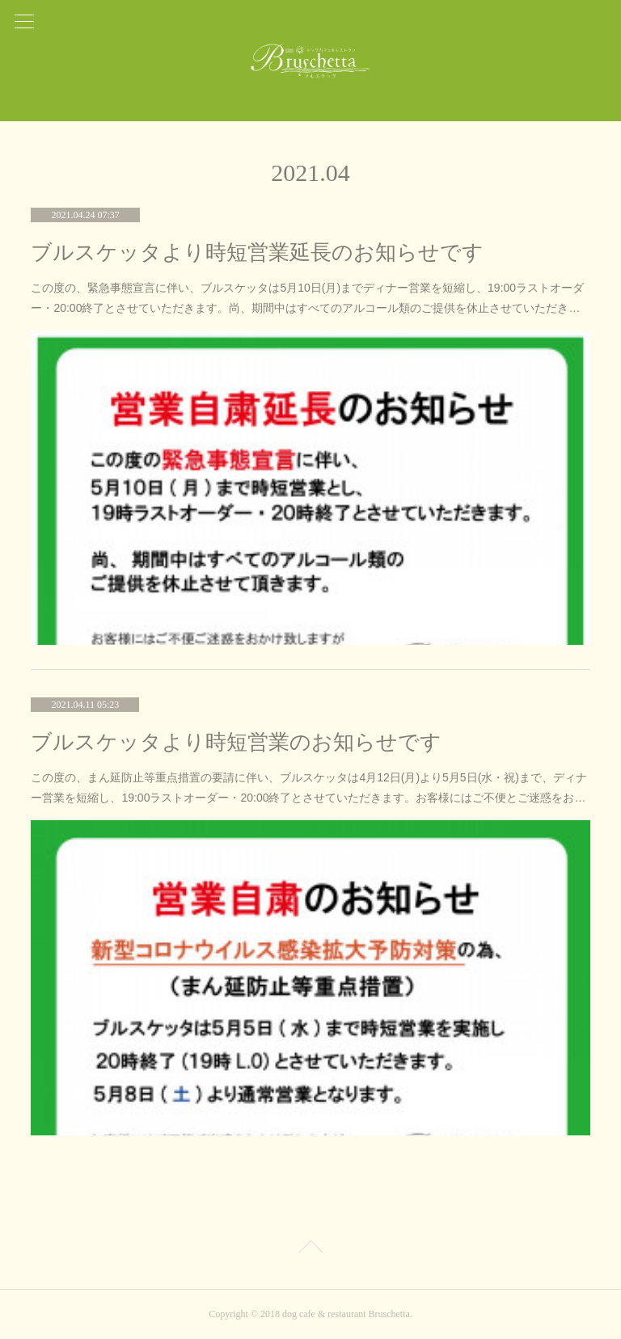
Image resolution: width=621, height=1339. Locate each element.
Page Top (310, 1249)
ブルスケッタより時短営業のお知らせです (236, 742)
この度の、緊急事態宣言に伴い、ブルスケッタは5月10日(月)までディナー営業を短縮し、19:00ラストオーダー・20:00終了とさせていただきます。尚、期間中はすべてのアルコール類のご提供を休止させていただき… (307, 297)
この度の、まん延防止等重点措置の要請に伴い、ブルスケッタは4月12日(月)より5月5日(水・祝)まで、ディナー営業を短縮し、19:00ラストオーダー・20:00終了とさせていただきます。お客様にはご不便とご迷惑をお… (309, 787)
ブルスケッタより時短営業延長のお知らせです (257, 252)
